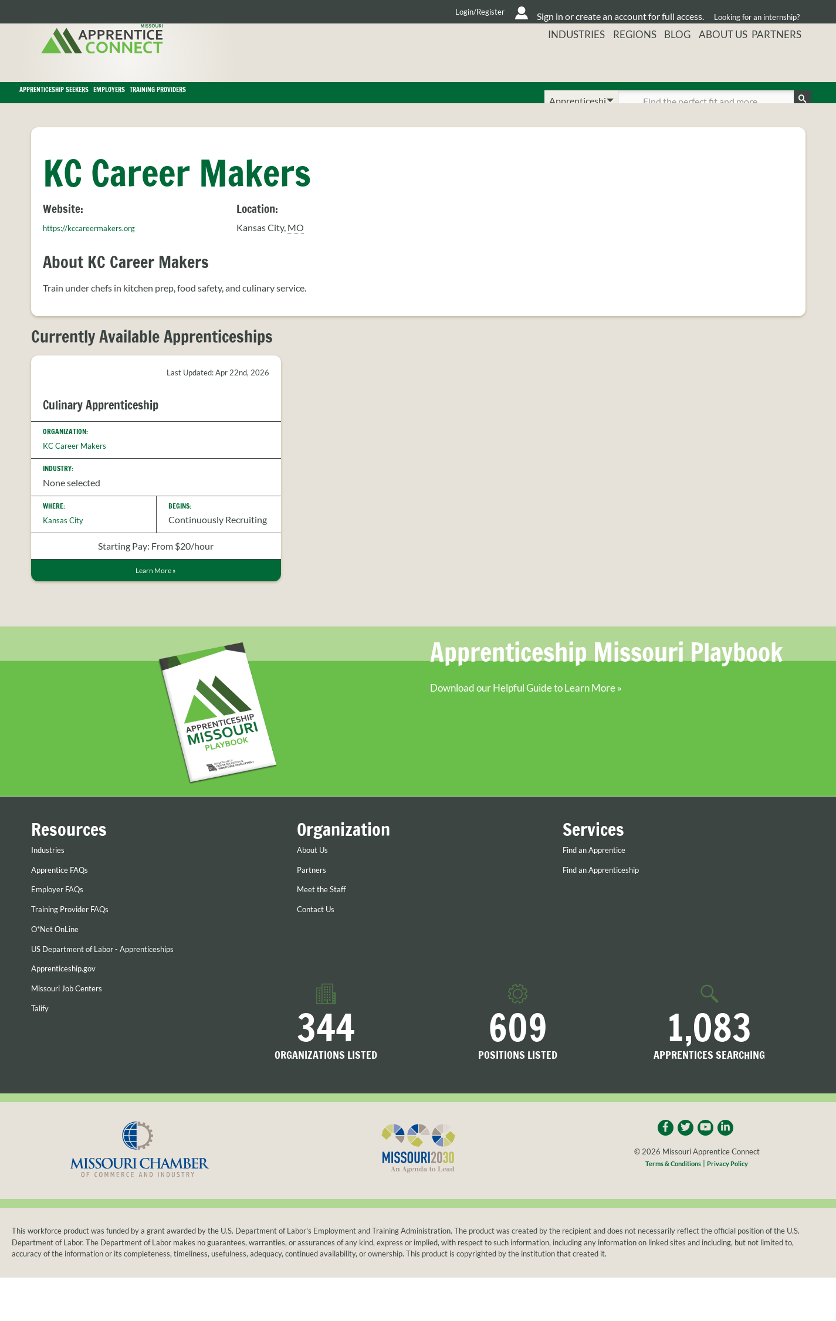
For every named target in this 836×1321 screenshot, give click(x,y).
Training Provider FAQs (78, 949)
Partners (782, 61)
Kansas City (67, 535)
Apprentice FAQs (66, 910)
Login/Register (366, 11)
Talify (41, 1048)
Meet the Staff (325, 929)
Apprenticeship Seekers (109, 101)
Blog (671, 61)
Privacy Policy (733, 1206)
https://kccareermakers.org (97, 243)
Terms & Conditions (669, 1206)
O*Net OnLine (60, 969)
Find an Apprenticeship (609, 910)
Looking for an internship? (753, 11)
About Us (721, 61)
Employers (250, 101)
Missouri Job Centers (74, 1028)
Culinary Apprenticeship (113, 421)
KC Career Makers (80, 462)
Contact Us (320, 949)
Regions (624, 61)
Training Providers (375, 101)
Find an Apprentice (601, 890)
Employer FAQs (62, 929)
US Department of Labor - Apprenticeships (117, 989)
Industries (562, 61)
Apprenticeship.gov (70, 1009)
